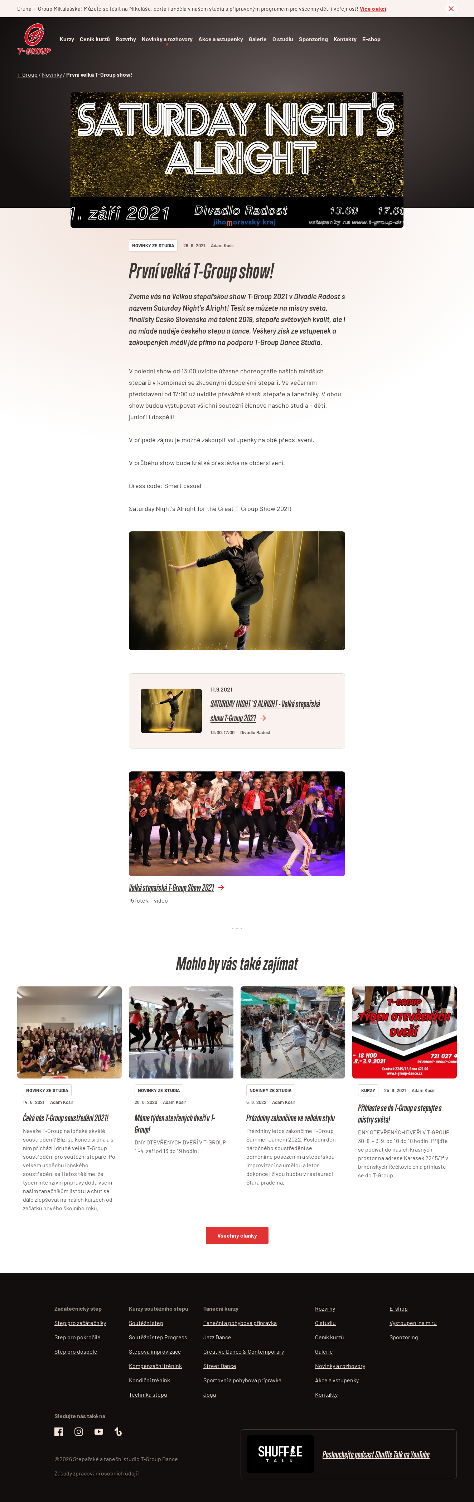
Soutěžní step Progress (158, 1337)
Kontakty (345, 38)
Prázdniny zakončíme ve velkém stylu (290, 1118)
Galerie (258, 38)
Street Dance (219, 1365)
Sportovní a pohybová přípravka (242, 1380)
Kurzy (67, 38)
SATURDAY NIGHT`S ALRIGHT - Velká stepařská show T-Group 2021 (265, 710)
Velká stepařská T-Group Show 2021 (171, 887)
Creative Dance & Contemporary (243, 1351)
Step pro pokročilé (77, 1337)
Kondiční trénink (149, 1380)
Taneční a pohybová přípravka (240, 1322)
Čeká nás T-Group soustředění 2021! (65, 1118)
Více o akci (373, 8)
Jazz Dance (217, 1337)
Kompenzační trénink (155, 1365)
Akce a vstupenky (220, 38)
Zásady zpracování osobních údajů (96, 1473)
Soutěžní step (146, 1322)
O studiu (282, 38)
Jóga (209, 1394)
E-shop (371, 38)
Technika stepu (148, 1394)
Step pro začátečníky (80, 1322)
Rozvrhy (126, 38)
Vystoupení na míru (413, 1322)
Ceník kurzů (95, 38)
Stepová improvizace (155, 1351)
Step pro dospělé (75, 1351)
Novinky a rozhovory (167, 38)
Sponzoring (313, 38)
